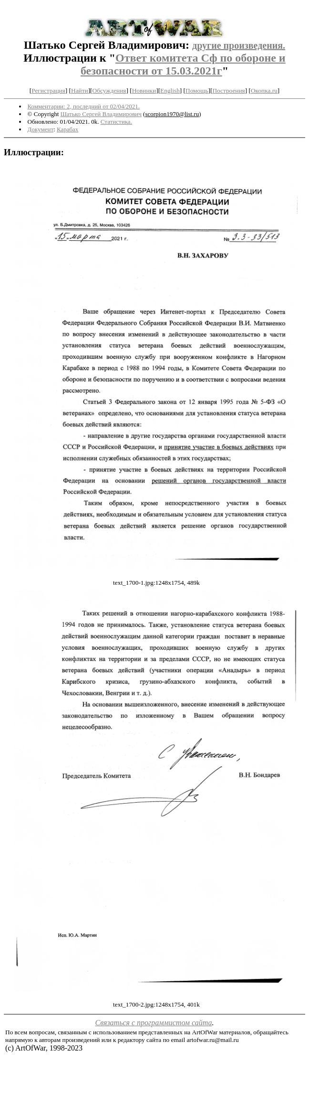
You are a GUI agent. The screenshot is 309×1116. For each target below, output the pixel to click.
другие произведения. (238, 45)
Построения (228, 90)
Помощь (196, 90)
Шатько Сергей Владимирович (101, 114)
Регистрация (48, 90)
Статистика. (116, 121)
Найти (79, 90)
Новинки (144, 90)
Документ (40, 129)
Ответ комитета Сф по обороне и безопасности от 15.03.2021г (183, 64)
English (170, 90)
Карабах (67, 129)
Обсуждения (109, 90)
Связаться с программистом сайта (153, 1023)
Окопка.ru (264, 90)
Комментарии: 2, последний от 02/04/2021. (84, 106)
